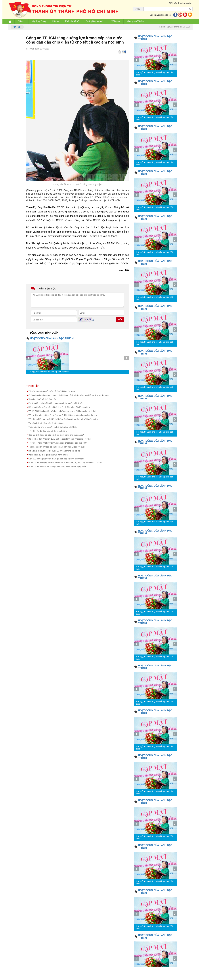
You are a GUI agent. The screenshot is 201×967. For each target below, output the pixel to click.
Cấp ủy (55, 21)
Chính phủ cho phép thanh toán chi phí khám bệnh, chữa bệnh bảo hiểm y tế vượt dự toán (69, 395)
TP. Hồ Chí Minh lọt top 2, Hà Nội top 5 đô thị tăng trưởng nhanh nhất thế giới (63, 415)
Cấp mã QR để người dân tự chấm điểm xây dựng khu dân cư (56, 435)
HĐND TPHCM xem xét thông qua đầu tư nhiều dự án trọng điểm (57, 467)
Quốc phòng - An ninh (95, 21)
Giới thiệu (173, 3)
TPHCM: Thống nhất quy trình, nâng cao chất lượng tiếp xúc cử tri (58, 443)
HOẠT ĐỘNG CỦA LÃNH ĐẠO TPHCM (52, 338)
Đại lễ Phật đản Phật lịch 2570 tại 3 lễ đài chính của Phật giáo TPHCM (60, 439)
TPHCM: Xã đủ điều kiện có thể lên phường (48, 431)
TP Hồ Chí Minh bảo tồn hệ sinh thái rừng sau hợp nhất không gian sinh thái (62, 411)
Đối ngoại (115, 21)
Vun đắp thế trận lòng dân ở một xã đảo (46, 423)
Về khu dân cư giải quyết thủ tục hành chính (48, 455)
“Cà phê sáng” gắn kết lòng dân (42, 399)
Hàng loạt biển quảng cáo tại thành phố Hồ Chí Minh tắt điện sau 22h (59, 407)
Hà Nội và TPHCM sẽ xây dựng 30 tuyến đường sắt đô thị (54, 451)
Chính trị (21, 21)
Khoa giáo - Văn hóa (135, 21)
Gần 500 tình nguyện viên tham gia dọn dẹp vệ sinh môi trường (56, 459)
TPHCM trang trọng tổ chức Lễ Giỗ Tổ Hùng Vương (52, 391)
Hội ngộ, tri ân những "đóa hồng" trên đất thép (48, 372)
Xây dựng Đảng (39, 21)
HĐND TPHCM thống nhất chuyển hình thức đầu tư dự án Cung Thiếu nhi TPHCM (65, 463)
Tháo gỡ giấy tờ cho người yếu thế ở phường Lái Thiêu (53, 427)
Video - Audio (185, 3)
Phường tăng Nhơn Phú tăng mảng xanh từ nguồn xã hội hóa (56, 403)
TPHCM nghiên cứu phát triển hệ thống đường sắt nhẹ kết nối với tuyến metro (63, 419)
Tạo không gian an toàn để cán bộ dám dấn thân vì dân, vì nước (57, 447)
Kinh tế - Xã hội (72, 21)
